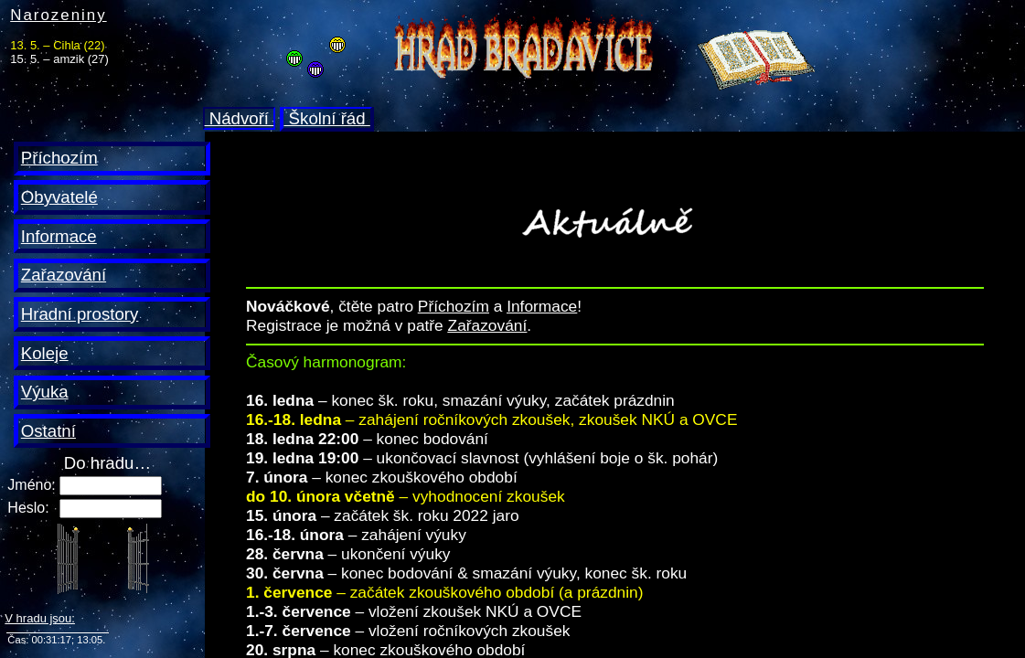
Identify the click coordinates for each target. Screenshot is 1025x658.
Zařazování (63, 274)
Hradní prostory (80, 314)
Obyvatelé (59, 197)
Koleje (45, 353)
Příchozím (59, 157)
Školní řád (326, 118)
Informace (59, 236)
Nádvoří (239, 118)
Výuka (45, 391)
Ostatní (48, 430)
